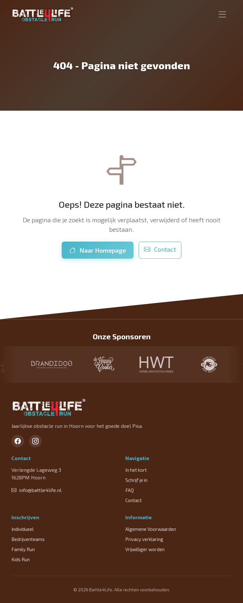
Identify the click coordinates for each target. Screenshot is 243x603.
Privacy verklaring (144, 539)
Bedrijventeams (28, 539)
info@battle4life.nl (36, 490)
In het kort (136, 470)
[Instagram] (35, 441)
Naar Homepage (97, 250)
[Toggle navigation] (222, 14)
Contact (160, 249)
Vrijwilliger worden (145, 549)
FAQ (129, 490)
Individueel (22, 529)
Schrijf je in (136, 480)
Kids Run (20, 559)
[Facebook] (17, 441)
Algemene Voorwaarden (150, 529)
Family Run (23, 549)
